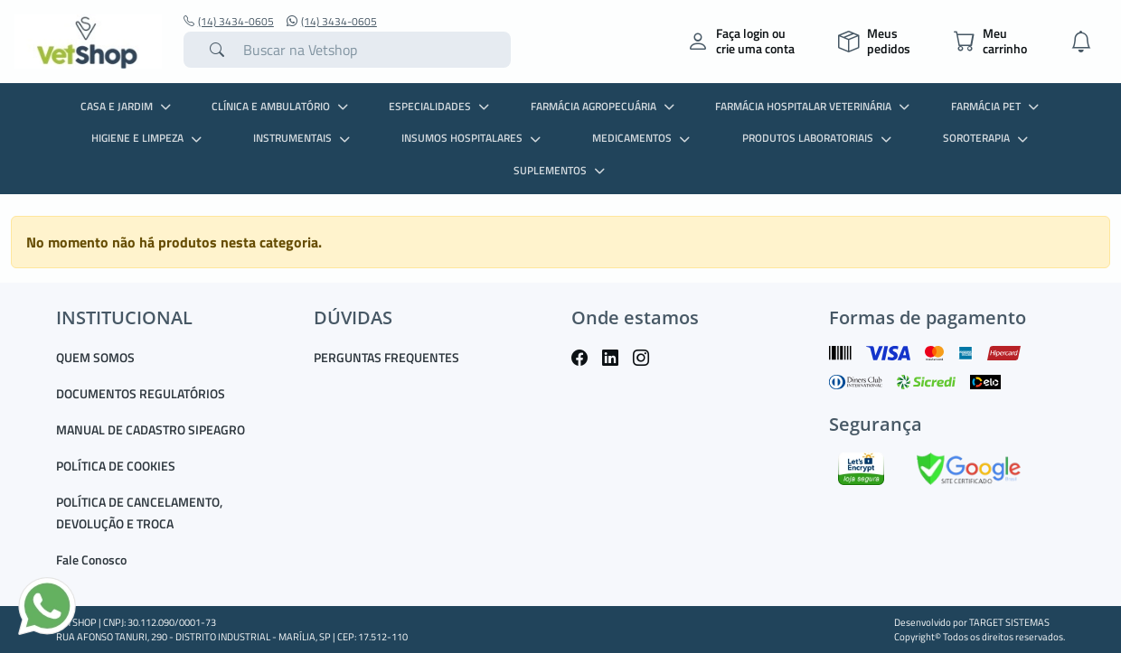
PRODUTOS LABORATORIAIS (819, 137)
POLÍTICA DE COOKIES (115, 465)
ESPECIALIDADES (441, 106)
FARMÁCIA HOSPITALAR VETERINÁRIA (814, 106)
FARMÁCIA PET (997, 106)
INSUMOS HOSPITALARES (473, 137)
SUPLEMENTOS (561, 170)
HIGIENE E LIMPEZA (148, 137)
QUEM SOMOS (95, 357)
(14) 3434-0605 (229, 21)
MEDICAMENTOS (643, 137)
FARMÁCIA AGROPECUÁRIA (605, 106)
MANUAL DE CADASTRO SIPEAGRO (150, 429)
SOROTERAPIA (987, 137)
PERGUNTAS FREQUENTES (386, 357)
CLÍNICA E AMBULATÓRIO (282, 106)
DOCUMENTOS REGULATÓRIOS (140, 393)
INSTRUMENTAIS (303, 137)
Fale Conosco (91, 559)
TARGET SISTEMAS (1009, 622)
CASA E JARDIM (127, 106)
